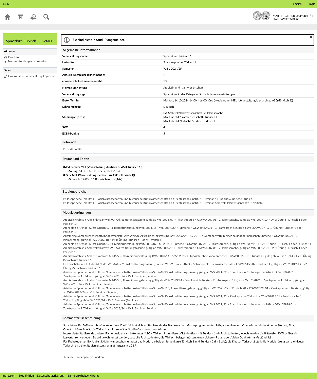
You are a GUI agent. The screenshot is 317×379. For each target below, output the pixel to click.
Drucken (13, 57)
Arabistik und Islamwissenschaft (183, 87)
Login (312, 4)
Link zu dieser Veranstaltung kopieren (31, 76)
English (297, 4)
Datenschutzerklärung (50, 375)
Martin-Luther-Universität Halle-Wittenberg (283, 16)
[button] (311, 37)
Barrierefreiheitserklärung (83, 375)
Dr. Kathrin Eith (72, 149)
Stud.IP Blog (26, 375)
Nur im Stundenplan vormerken (28, 61)
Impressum (8, 375)
